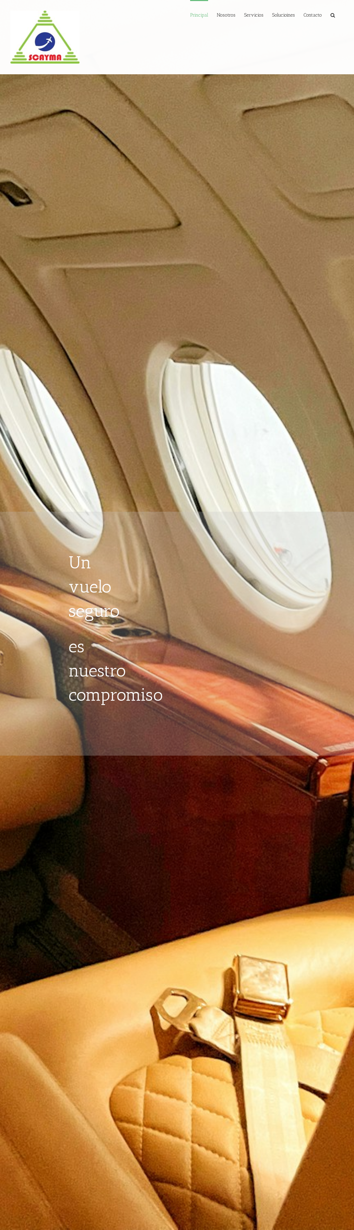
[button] (332, 14)
